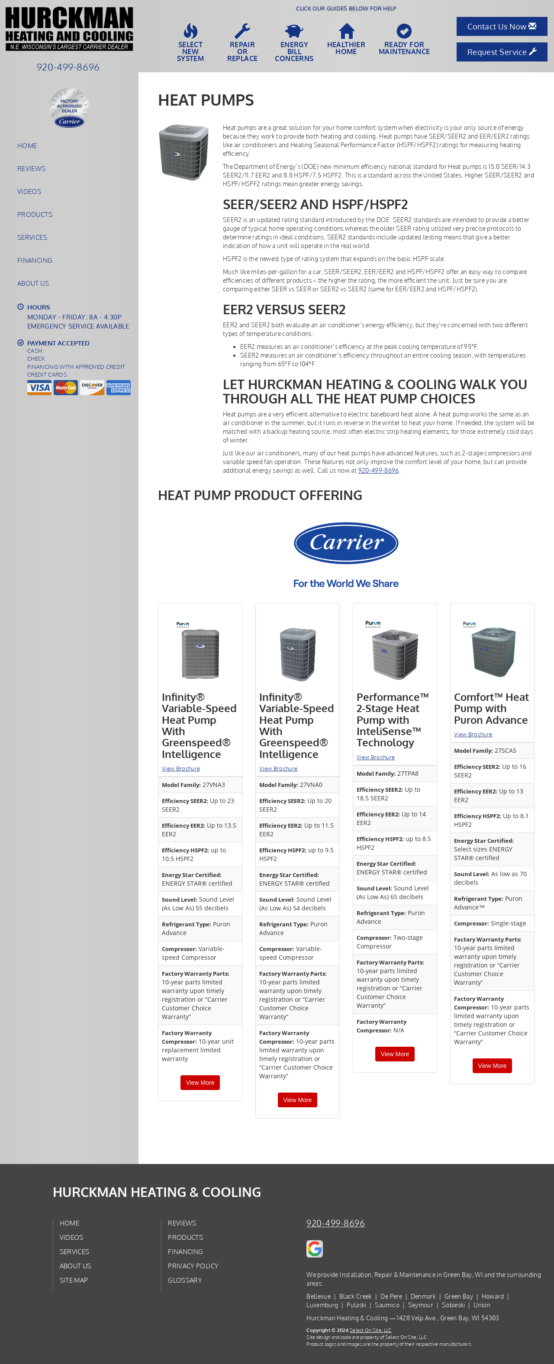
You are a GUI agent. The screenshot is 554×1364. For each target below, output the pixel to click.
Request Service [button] (502, 52)
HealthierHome (346, 39)
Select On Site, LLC (370, 1330)
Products (34, 214)
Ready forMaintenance (404, 39)
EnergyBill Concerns (294, 43)
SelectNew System (190, 43)
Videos (29, 191)
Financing (34, 260)
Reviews (31, 168)
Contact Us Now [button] (501, 26)
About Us (33, 283)
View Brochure (181, 768)
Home (27, 145)
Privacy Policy (193, 1266)
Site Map (74, 1280)
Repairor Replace (242, 43)
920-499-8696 (378, 470)
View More (200, 1082)
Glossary (185, 1280)
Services (32, 237)
